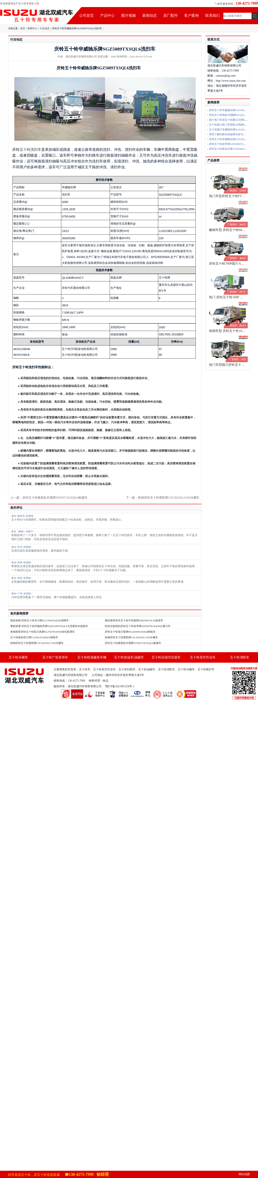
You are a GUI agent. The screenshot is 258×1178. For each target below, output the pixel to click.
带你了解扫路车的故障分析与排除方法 (231, 134)
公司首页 (86, 16)
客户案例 (191, 16)
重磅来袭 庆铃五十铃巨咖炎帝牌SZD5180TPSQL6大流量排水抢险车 (49, 626)
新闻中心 (32, 28)
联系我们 (212, 16)
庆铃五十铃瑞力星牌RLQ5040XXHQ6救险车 (130, 631)
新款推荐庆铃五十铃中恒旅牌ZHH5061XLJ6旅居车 (134, 620)
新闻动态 (149, 16)
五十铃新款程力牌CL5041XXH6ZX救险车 (34, 637)
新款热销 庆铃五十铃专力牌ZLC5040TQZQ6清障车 (39, 620)
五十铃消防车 (239, 657)
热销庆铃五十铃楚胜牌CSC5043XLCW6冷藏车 (168, 497)
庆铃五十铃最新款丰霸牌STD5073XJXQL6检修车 (133, 643)
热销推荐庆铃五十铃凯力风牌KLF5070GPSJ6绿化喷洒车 (42, 631)
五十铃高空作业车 (203, 657)
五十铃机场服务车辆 (91, 657)
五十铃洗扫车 (30, 150)
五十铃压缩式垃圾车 (166, 657)
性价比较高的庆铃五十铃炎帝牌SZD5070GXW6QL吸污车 (138, 626)
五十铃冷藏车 (18, 657)
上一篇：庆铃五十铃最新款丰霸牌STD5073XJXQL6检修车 (48, 497)
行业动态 (45, 28)
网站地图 (244, 1174)
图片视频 (128, 16)
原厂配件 (170, 16)
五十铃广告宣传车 (55, 657)
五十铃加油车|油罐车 (129, 657)
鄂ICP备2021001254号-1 (119, 686)
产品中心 (107, 16)
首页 (22, 28)
